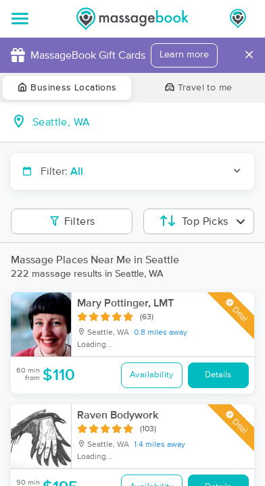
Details (218, 375)
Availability (152, 375)
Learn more (184, 54)
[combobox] (143, 122)
